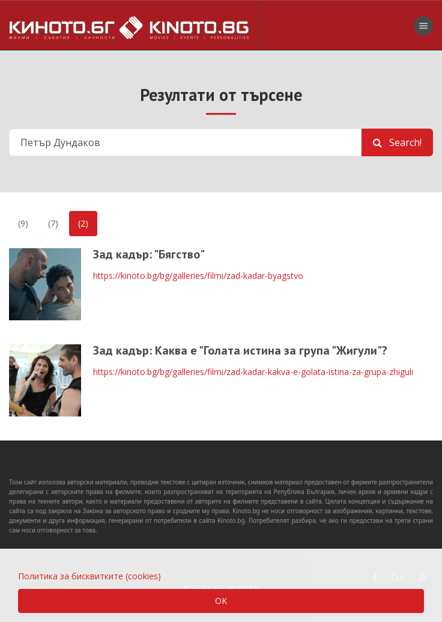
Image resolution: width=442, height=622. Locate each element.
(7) (53, 223)
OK (221, 600)
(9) (23, 223)
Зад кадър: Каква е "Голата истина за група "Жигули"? (240, 350)
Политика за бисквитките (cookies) (89, 576)
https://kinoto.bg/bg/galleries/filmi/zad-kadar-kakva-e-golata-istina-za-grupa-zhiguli (253, 371)
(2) (83, 223)
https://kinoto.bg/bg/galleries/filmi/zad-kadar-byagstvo (198, 275)
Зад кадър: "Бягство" (149, 254)
